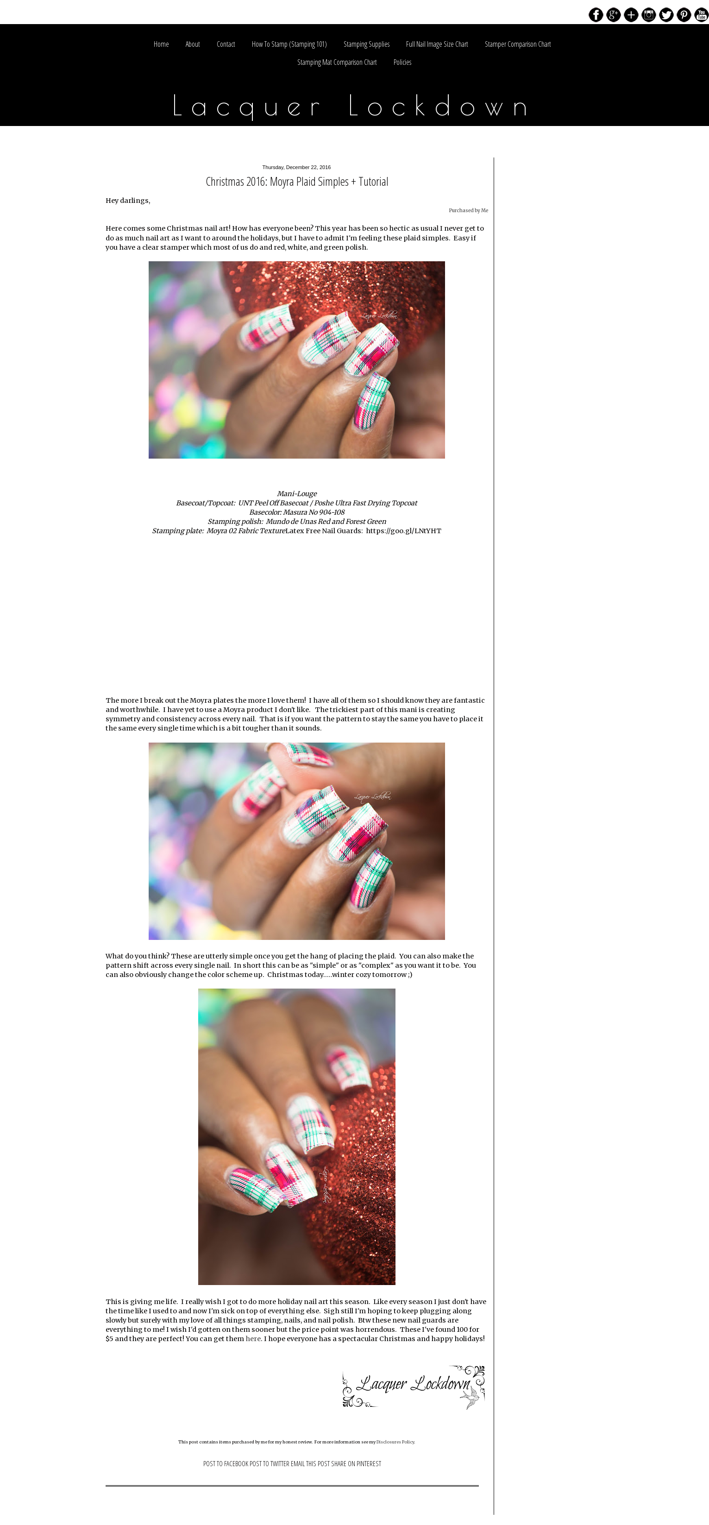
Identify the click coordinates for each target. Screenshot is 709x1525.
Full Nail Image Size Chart (437, 44)
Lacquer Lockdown (354, 104)
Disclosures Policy (395, 1441)
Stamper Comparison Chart (518, 44)
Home (161, 44)
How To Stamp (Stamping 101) (289, 44)
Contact (226, 44)
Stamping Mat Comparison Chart (337, 62)
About (193, 44)
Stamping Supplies (366, 44)
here (253, 1339)
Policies (402, 62)
